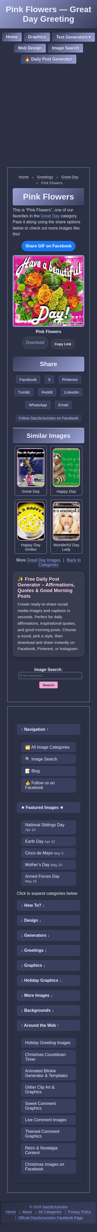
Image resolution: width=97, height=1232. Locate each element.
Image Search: (48, 669)
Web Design (30, 48)
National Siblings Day (44, 827)
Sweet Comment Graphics (40, 1105)
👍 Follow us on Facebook (40, 785)
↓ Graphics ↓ (33, 965)
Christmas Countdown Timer (45, 1056)
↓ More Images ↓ (37, 995)
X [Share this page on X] (49, 379)
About (27, 1212)
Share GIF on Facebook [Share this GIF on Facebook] (48, 246)
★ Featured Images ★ (42, 807)
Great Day (69, 177)
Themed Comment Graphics (42, 1133)
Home (12, 37)
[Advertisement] (48, 116)
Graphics (37, 37)
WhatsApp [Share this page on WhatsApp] (38, 405)
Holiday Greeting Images (48, 1043)
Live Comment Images (45, 1120)
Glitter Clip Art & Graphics (40, 1089)
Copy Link (63, 344)
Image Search (65, 48)
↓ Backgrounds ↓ (37, 1010)
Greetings (45, 177)
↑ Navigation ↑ (35, 729)
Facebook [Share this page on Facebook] (28, 379)
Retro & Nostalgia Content (41, 1150)
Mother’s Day (43, 864)
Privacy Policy (79, 1212)
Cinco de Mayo (44, 853)
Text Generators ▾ (73, 37)
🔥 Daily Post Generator (48, 59)
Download (35, 342)
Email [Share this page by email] (63, 405)
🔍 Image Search (41, 759)
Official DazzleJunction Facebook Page (50, 1218)
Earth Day (40, 841)
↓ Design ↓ (31, 920)
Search (48, 685)
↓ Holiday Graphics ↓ (41, 980)
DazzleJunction (55, 1207)
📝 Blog (32, 771)
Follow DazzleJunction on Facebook (48, 418)
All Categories (50, 1212)
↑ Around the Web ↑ (40, 1025)
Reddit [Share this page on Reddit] (47, 392)
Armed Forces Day (42, 878)
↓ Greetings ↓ (34, 950)
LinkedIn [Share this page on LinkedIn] (71, 392)
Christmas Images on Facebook (44, 1166)
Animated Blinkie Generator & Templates (46, 1073)
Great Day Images (44, 560)
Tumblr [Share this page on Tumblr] (24, 392)
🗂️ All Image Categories (47, 747)
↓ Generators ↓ (35, 935)
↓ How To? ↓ (32, 905)
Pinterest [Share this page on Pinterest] (70, 379)
